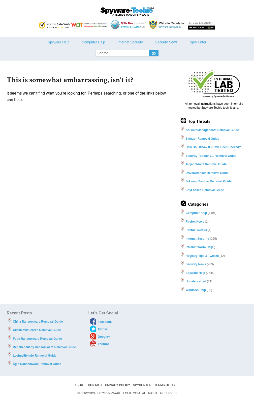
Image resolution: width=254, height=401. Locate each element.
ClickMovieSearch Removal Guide (37, 330)
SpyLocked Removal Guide (205, 190)
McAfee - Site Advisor (128, 25)
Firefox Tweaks (196, 230)
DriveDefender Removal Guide (207, 173)
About (79, 385)
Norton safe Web (54, 25)
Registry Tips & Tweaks (202, 256)
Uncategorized (196, 281)
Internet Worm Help (199, 247)
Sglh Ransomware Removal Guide (37, 364)
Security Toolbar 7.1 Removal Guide (211, 156)
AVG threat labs (201, 25)
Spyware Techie (127, 11)
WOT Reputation (89, 25)
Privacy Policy (117, 385)
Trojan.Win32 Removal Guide (206, 164)
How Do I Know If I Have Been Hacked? (213, 147)
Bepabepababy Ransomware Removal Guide (44, 347)
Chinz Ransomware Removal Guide (38, 321)
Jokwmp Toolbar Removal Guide (208, 181)
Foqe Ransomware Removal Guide (37, 338)
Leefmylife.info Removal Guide (34, 355)
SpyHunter (198, 42)
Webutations (168, 25)
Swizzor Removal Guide (202, 138)
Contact (95, 385)
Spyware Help (58, 42)
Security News (166, 42)
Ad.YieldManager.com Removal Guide (212, 130)
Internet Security (130, 42)
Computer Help (93, 42)
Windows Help (196, 290)
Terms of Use (165, 385)
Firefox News (195, 221)
